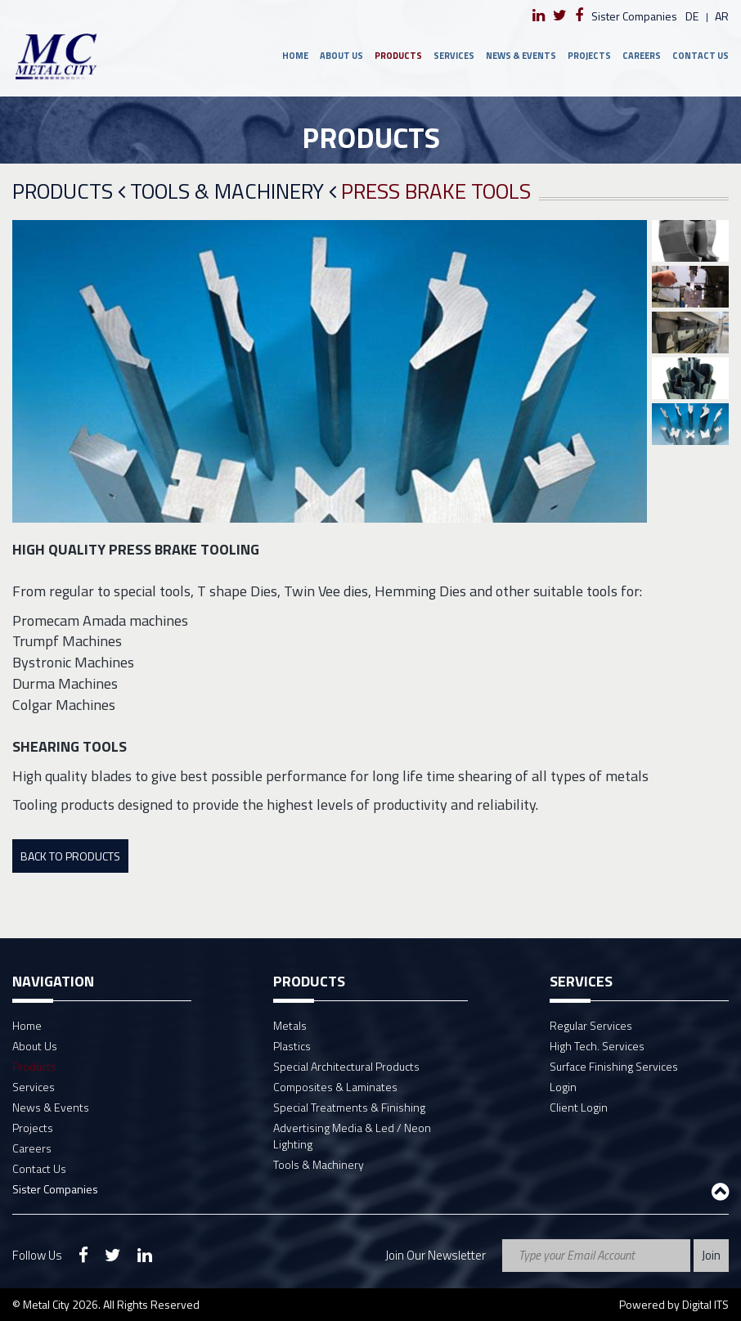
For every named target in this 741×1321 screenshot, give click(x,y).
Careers (641, 55)
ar (722, 16)
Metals (290, 1025)
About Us (341, 55)
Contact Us (700, 55)
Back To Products (70, 856)
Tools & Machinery (233, 192)
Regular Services (591, 1025)
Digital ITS (705, 1304)
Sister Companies (634, 16)
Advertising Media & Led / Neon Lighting (352, 1136)
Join (711, 1255)
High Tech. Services (597, 1045)
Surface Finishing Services (614, 1066)
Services (453, 55)
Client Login (579, 1107)
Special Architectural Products (346, 1066)
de (691, 16)
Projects (589, 55)
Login (563, 1086)
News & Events (521, 55)
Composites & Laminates (335, 1086)
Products (398, 55)
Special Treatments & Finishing (349, 1107)
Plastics (292, 1045)
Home (295, 55)
